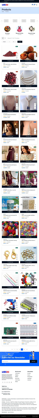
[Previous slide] (2, 21)
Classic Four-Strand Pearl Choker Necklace (29, 89)
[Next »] (27, 349)
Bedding (5, 403)
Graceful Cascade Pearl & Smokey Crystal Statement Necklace (14, 139)
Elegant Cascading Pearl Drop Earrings (29, 139)
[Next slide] (37, 21)
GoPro (4, 63)
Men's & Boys (25, 407)
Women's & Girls (19, 33)
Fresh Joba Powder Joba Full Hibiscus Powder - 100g (13, 64)
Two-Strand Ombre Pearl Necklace (9, 114)
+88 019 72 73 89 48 (7, 389)
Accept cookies (35, 416)
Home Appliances (34, 404)
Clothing (18, 410)
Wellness (24, 403)
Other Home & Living (5, 405)
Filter (20, 41)
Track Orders (17, 373)
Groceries (7, 33)
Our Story (29, 373)
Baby (21, 410)
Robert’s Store (24, 88)
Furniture (20, 403)
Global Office (23, 163)
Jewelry (29, 407)
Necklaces (33, 407)
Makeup (8, 404)
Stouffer (4, 88)
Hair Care (9, 403)
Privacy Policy (29, 376)
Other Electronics (12, 405)
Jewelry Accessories (7, 410)
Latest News (29, 378)
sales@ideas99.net (6, 391)
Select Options (28, 60)
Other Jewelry (14, 410)
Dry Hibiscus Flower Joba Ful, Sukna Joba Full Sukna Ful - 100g (14, 89)
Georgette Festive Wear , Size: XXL (9, 190)
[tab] (3, 38)
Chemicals (31, 398)
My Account (17, 378)
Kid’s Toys (21, 407)
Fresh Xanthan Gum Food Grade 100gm (10, 215)
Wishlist (16, 376)
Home (3, 11)
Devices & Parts (28, 403)
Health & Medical (8, 400)
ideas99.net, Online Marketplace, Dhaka (6, 394)
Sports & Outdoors (11, 412)
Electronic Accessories (15, 403)
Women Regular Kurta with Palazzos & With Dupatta (12, 164)
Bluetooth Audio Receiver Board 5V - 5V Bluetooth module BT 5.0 (15, 341)
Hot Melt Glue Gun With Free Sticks (9, 315)
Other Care (28, 404)
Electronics (17, 405)
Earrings (17, 407)
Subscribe (33, 361)
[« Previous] (12, 349)
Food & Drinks (26, 398)
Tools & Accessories (23, 404)
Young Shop (23, 63)
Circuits (11, 404)
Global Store (5, 239)
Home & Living (31, 33)
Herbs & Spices (13, 398)
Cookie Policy (24, 416)
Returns (16, 381)
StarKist (4, 214)
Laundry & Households (20, 398)
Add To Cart (10, 60)
